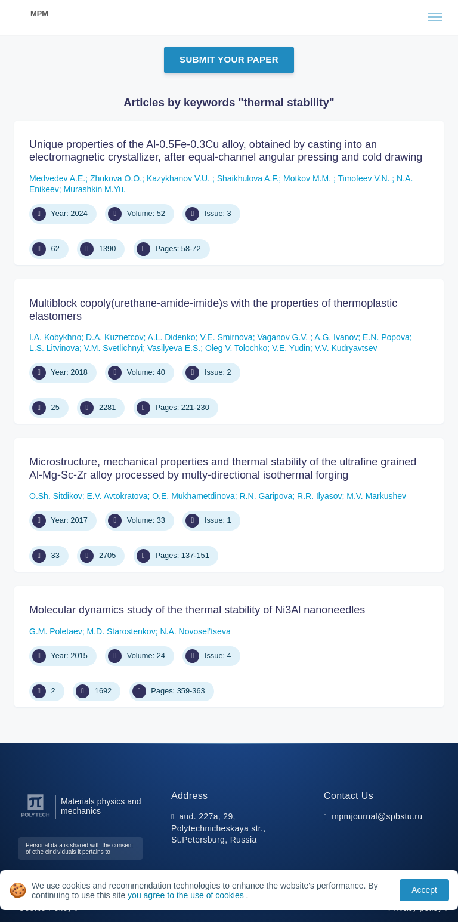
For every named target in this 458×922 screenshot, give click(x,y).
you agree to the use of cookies (187, 895)
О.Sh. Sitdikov (55, 496)
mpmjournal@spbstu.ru (377, 816)
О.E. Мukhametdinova (193, 496)
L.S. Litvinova (54, 348)
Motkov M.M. (308, 178)
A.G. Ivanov (336, 337)
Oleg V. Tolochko (236, 348)
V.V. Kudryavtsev (346, 348)
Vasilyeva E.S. (173, 348)
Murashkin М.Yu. (95, 189)
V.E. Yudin (291, 348)
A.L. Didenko (171, 337)
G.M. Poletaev (55, 631)
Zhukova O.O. (116, 178)
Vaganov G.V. (283, 337)
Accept (424, 890)
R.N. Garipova (266, 496)
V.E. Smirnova (226, 337)
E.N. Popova (386, 337)
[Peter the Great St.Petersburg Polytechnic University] (35, 817)
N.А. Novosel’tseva (195, 631)
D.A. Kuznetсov (115, 337)
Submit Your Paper (229, 59)
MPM (39, 13)
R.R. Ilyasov (319, 496)
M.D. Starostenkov (120, 631)
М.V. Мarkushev (376, 496)
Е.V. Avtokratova (116, 496)
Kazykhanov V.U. (179, 178)
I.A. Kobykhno (55, 337)
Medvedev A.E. (57, 178)
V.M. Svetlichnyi (113, 348)
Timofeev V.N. (365, 178)
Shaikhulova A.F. (248, 178)
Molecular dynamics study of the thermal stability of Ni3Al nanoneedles (197, 610)
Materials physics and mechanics (101, 806)
